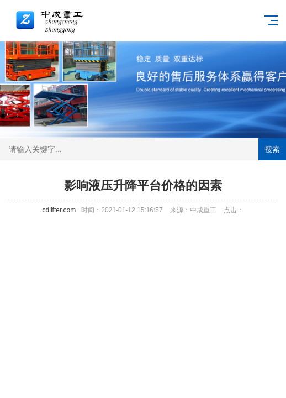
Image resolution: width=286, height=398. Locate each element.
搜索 (272, 149)
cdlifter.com (59, 210)
